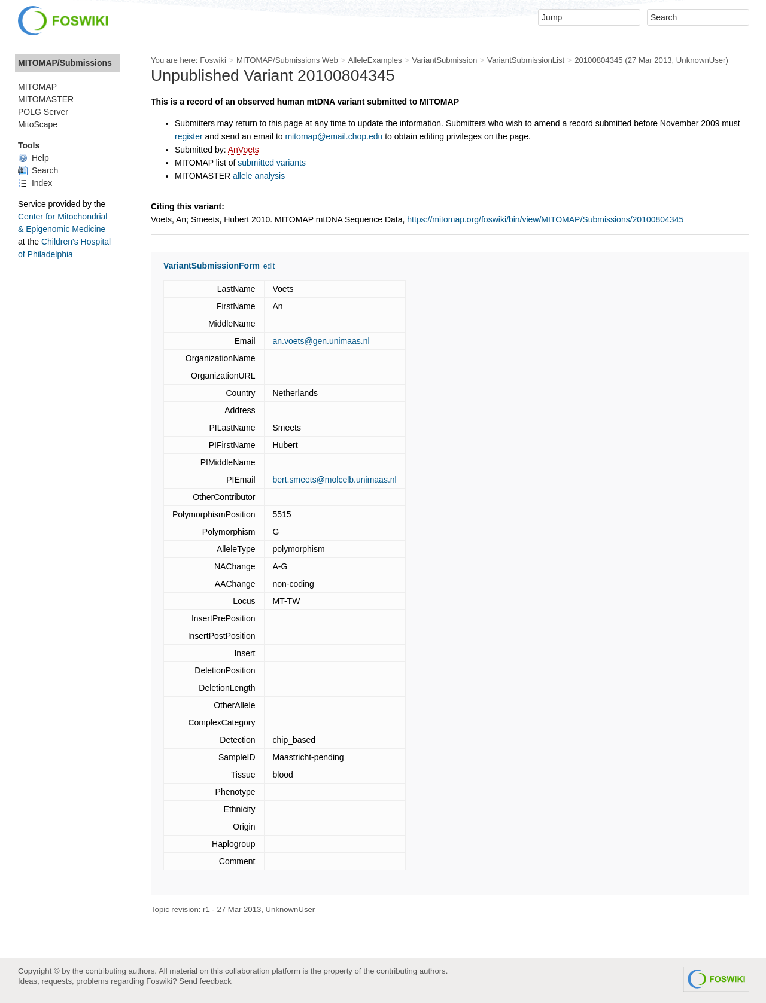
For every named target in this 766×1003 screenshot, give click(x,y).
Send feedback (205, 981)
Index (35, 183)
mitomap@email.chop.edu (333, 136)
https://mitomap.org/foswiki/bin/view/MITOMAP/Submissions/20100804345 (545, 219)
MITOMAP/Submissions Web (287, 60)
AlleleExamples (375, 60)
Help (33, 158)
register (189, 136)
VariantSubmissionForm (211, 265)
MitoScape (37, 124)
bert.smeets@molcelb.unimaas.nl (335, 479)
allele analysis (259, 176)
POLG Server (43, 112)
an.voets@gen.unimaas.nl (321, 341)
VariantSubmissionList (525, 60)
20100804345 (598, 60)
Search (38, 170)
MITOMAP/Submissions (65, 63)
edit (269, 266)
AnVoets (243, 149)
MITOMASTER (46, 99)
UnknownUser (701, 60)
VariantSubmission (444, 60)
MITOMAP (37, 87)
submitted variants (272, 162)
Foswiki (213, 60)
